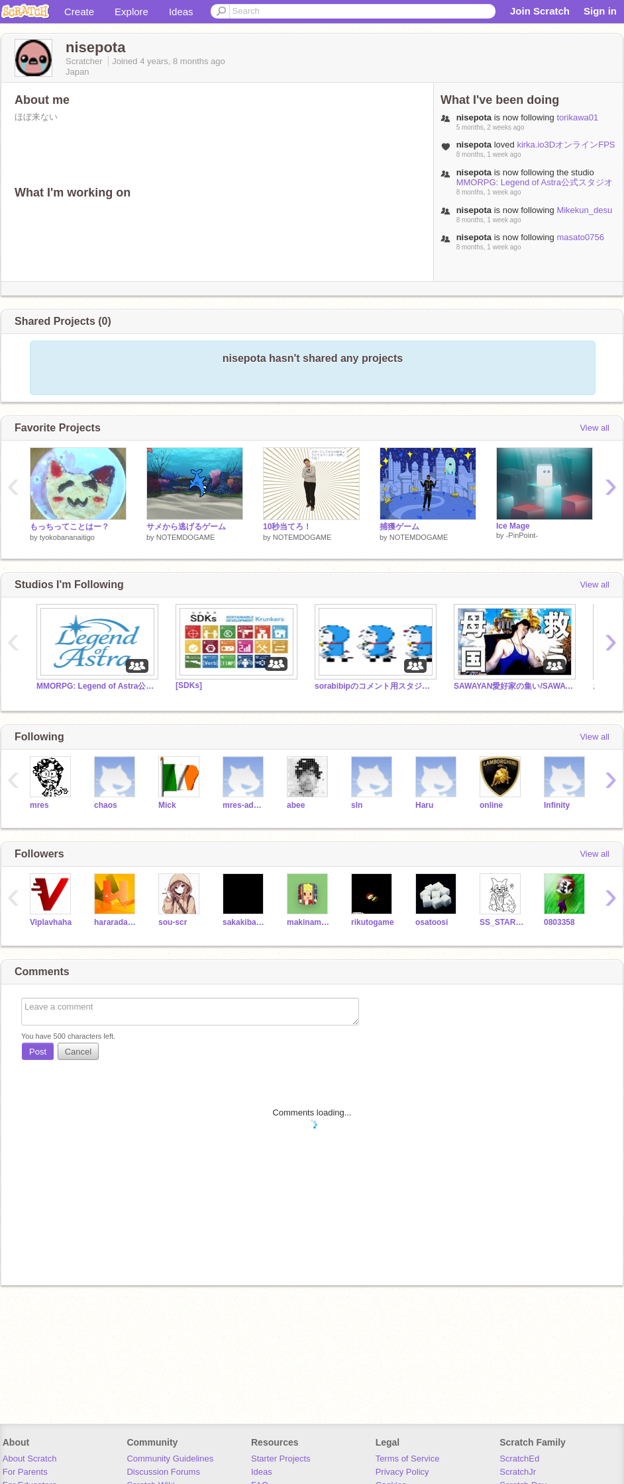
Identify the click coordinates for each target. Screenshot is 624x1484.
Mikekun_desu (584, 210)
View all (594, 428)
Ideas (181, 11)
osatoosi (431, 922)
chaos (105, 805)
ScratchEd (519, 1458)
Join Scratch (540, 11)
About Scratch (30, 1458)
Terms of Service (408, 1458)
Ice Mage (513, 526)
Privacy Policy (402, 1472)
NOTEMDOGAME (185, 537)
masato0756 (580, 237)
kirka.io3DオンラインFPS (566, 145)
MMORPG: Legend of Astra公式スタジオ (534, 182)
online (491, 805)
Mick (167, 805)
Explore (131, 11)
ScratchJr (517, 1472)
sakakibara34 (245, 922)
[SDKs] (189, 685)
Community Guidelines (170, 1458)
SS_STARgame (502, 922)
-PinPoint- (522, 535)
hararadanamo (116, 922)
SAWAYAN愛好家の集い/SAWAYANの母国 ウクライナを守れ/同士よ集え (513, 686)
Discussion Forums (163, 1472)
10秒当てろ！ (287, 526)
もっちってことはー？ (69, 526)
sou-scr (172, 922)
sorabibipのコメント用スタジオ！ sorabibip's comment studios (374, 686)
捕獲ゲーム (399, 526)
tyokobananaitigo (67, 537)
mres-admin (245, 805)
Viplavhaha (51, 922)
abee (296, 805)
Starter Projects (281, 1458)
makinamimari (309, 922)
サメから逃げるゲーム (186, 526)
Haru (424, 805)
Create (79, 11)
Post (37, 1052)
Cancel (78, 1052)
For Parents (25, 1472)
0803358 (559, 922)
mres (39, 805)
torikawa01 (577, 117)
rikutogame (372, 922)
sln (356, 805)
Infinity (557, 805)
